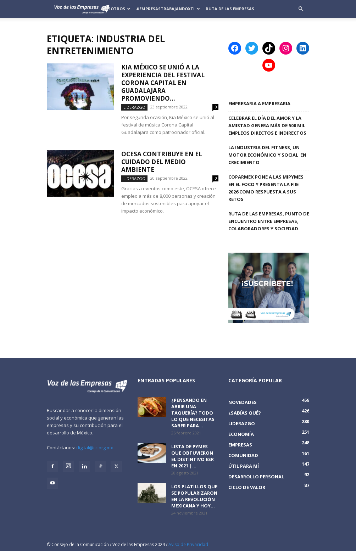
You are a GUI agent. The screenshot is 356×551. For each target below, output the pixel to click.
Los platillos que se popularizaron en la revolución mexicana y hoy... (194, 496)
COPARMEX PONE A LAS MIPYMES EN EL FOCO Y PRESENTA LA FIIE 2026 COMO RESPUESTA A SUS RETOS (266, 188)
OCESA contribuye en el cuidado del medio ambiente (161, 162)
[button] (300, 9)
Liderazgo (134, 107)
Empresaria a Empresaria (259, 103)
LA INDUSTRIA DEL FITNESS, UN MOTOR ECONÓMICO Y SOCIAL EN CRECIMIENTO (267, 154)
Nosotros (116, 8)
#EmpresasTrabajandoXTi (168, 8)
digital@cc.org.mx (94, 447)
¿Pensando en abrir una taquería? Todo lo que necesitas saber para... (193, 413)
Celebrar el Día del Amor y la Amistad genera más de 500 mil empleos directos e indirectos (267, 125)
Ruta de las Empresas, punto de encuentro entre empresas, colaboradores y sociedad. (268, 221)
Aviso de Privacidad (188, 544)
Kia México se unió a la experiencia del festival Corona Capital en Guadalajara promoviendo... (163, 82)
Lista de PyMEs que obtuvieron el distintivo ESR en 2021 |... (192, 456)
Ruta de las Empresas (230, 8)
